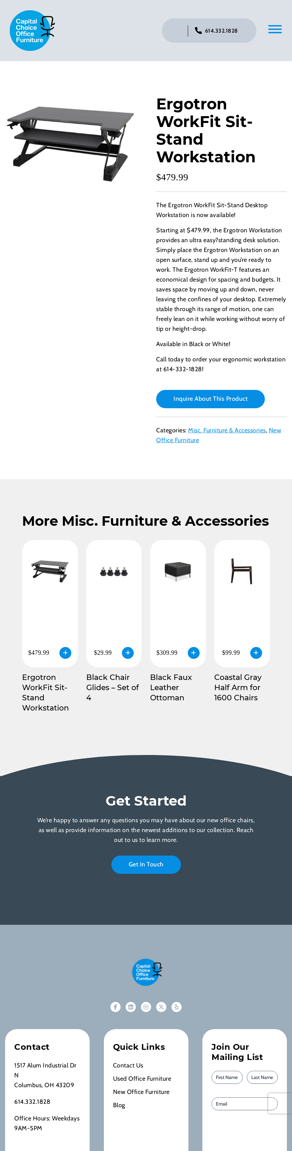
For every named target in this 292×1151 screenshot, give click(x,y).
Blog (119, 1105)
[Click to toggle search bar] (177, 31)
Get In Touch (146, 864)
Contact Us (128, 1065)
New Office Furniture (141, 1092)
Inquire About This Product (211, 398)
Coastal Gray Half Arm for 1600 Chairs (237, 687)
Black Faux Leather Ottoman (171, 687)
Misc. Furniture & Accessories (227, 430)
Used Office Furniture (142, 1078)
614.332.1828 (221, 31)
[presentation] (250, 1134)
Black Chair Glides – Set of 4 (112, 687)
